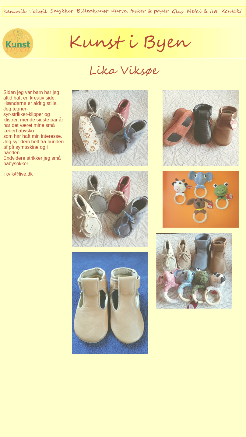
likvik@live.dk (18, 174)
